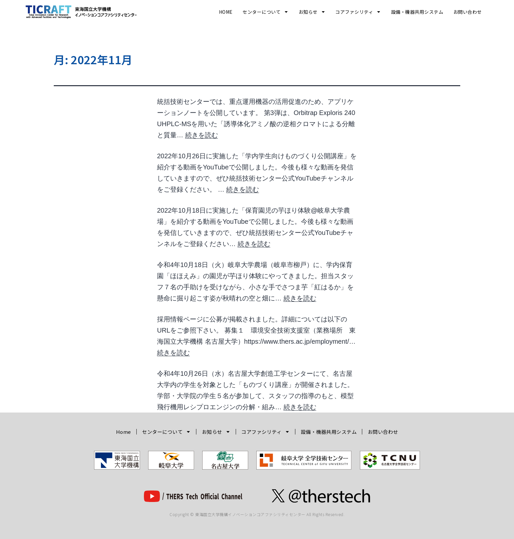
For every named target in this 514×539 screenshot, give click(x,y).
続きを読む (201, 135)
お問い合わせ (467, 11)
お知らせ (312, 11)
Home (226, 11)
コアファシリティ (358, 11)
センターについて (265, 11)
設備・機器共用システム (417, 11)
